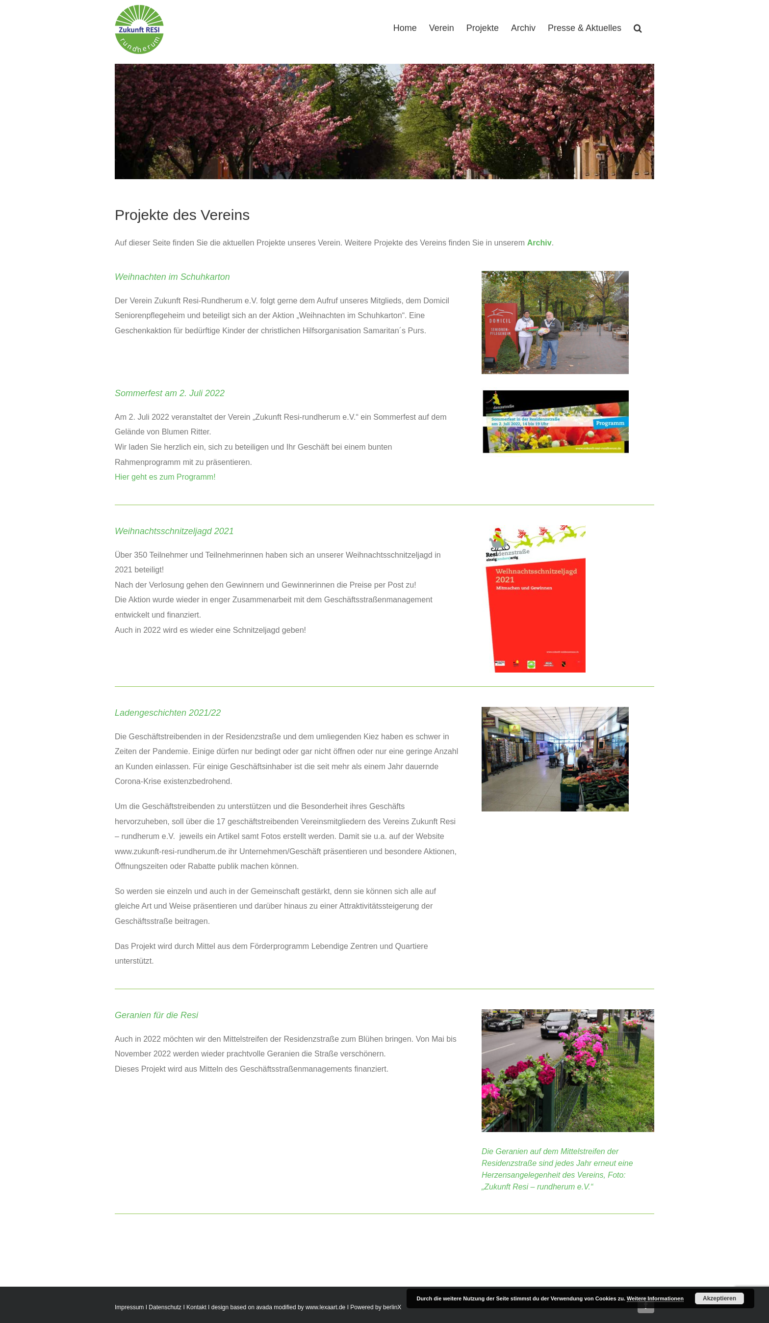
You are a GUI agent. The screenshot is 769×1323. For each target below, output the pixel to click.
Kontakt (196, 1307)
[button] (638, 27)
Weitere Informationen (655, 1298)
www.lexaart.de (325, 1307)
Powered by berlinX (375, 1307)
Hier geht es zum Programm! (166, 476)
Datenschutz (165, 1307)
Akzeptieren (719, 1298)
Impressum (129, 1307)
